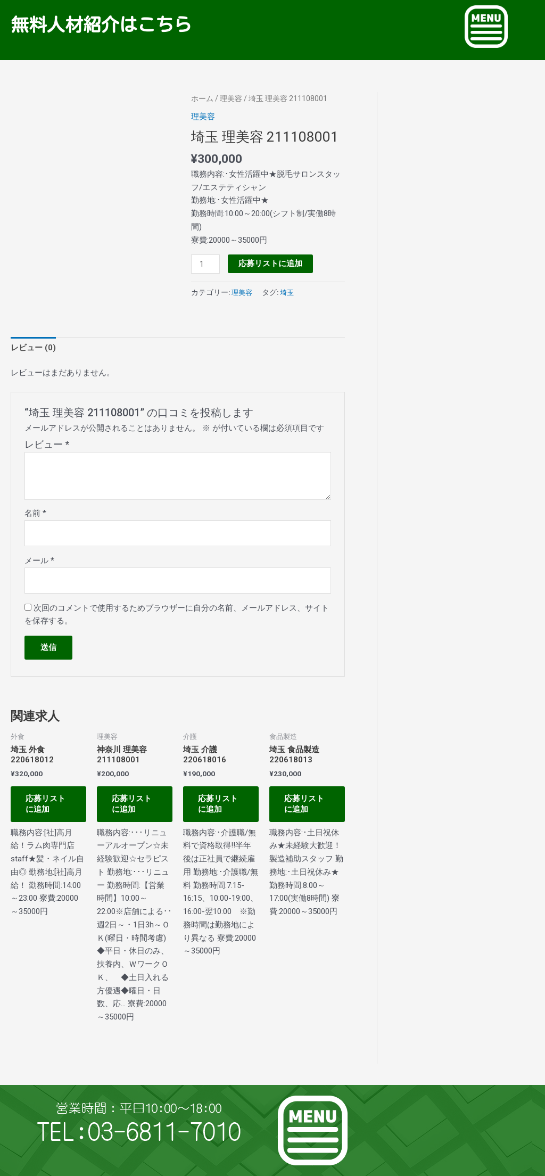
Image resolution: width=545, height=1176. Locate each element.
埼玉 (289, 292)
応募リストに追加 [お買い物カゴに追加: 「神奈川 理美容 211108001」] (133, 805)
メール (39, 560)
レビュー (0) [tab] (33, 347)
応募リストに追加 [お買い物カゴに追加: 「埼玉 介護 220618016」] (219, 805)
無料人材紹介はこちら (103, 24)
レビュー (46, 444)
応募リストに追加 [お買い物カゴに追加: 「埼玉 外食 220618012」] (47, 805)
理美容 (231, 98)
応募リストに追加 (270, 263)
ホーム (202, 98)
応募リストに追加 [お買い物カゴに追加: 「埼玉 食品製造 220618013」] (305, 805)
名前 (35, 513)
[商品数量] (205, 264)
